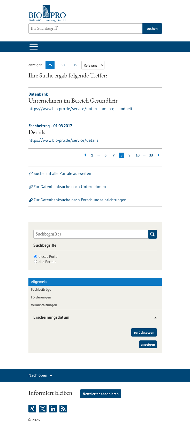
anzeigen (148, 344)
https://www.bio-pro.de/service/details (63, 140)
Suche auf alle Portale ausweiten (62, 173)
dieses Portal (48, 256)
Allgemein (39, 281)
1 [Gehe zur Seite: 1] (92, 155)
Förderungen (41, 297)
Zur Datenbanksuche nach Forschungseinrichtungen (80, 199)
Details (36, 133)
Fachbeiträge (41, 289)
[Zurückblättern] (84, 155)
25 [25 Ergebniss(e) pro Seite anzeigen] (51, 66)
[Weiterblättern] (159, 155)
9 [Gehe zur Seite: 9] (129, 155)
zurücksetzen (144, 332)
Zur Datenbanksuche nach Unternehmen (70, 186)
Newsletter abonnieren (101, 393)
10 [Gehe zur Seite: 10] (138, 155)
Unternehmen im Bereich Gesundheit (73, 101)
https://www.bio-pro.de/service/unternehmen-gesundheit (80, 108)
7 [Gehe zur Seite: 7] (114, 155)
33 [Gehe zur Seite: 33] (151, 155)
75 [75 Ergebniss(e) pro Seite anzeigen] (76, 66)
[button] (153, 318)
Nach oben (37, 375)
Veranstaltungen (44, 305)
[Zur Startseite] (48, 13)
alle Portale (47, 261)
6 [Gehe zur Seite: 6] (105, 155)
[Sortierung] (92, 65)
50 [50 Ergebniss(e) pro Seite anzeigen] (63, 66)
